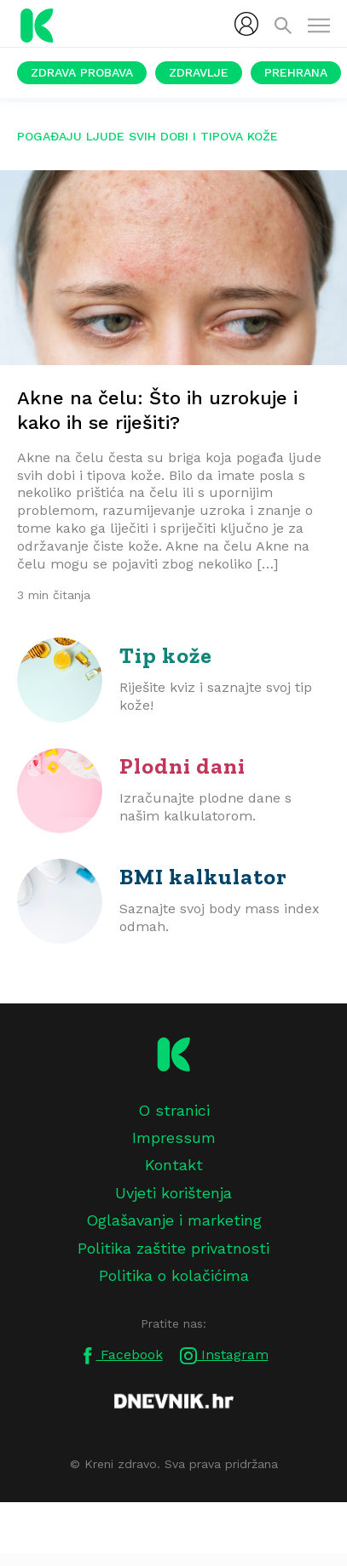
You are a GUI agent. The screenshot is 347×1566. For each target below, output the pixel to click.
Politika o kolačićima (174, 1275)
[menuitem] (246, 23)
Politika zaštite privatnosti (173, 1248)
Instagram (224, 1355)
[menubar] (246, 23)
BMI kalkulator (203, 876)
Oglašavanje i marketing (174, 1220)
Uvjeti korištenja (173, 1193)
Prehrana (295, 72)
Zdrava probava (82, 72)
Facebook (121, 1355)
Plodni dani (182, 766)
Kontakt (174, 1165)
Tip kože (165, 655)
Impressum (174, 1137)
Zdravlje (198, 72)
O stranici (174, 1110)
